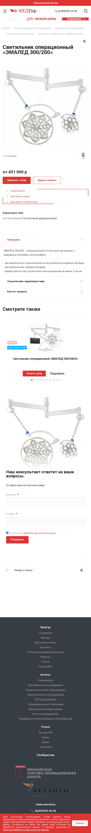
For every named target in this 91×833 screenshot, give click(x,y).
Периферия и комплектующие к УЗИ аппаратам (45, 718)
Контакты (45, 647)
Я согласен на (32, 533)
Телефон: (12, 514)
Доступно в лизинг (20, 196)
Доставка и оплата (45, 642)
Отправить (17, 539)
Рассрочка (46, 747)
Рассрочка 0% (18, 191)
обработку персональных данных (39, 533)
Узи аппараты (45, 680)
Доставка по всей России (24, 202)
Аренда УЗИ (45, 732)
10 (59, 380)
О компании (45, 633)
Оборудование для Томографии (46, 704)
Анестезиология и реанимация (45, 685)
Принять (80, 823)
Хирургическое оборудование (45, 709)
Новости (45, 657)
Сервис (46, 737)
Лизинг (45, 742)
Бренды (45, 637)
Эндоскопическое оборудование (45, 694)
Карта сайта (45, 666)
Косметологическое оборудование (45, 690)
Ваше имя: (12, 495)
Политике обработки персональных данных (26, 829)
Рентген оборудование (45, 714)
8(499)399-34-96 (68, 11)
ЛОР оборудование (45, 699)
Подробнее (57, 373)
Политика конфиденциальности (46, 652)
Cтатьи (45, 661)
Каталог (45, 674)
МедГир (45, 627)
